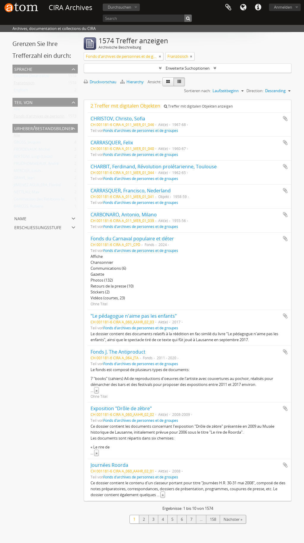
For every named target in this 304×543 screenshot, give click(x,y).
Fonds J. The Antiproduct (118, 352)
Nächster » (233, 519)
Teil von (23, 102)
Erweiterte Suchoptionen (187, 68)
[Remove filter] (160, 56)
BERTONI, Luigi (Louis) (33, 157)
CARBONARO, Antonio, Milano (124, 214)
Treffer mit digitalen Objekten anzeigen (198, 106)
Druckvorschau (100, 81)
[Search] (147, 18)
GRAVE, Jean (24, 179)
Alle (17, 110)
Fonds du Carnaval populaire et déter (132, 238)
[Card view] (168, 81)
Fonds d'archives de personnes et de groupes (54, 117)
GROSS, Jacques (27, 143)
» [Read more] (96, 390)
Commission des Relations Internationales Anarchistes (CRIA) (67, 200)
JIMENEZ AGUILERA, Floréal (37, 186)
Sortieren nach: (197, 90)
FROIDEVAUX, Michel (32, 150)
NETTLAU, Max (26, 193)
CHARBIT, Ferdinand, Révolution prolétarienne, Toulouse (154, 166)
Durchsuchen (119, 7)
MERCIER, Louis (27, 172)
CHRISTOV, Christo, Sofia (118, 118)
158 (213, 519)
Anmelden (283, 7)
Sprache (243, 7)
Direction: (254, 90)
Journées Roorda (109, 465)
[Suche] (188, 18)
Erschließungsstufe (37, 227)
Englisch (21, 91)
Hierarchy (132, 81)
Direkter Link (258, 7)
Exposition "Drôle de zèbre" (121, 408)
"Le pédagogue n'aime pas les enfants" (134, 316)
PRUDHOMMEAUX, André (36, 164)
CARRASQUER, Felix (112, 142)
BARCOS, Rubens (28, 207)
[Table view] (179, 81)
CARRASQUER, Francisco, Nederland (131, 190)
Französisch (24, 84)
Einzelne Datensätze (31, 77)
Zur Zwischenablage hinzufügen (285, 119)
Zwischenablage (228, 7)
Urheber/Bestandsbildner (43, 128)
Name (20, 218)
